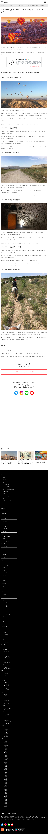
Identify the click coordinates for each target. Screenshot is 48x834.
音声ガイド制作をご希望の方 (9, 489)
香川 (5, 769)
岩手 (5, 765)
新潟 (5, 788)
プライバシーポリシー (7, 496)
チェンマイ (7, 700)
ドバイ (6, 526)
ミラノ (6, 733)
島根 (5, 805)
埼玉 (5, 761)
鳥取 (5, 744)
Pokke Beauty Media (7, 500)
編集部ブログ (5, 482)
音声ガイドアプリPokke (8, 479)
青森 (5, 766)
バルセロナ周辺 (7, 721)
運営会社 (4, 498)
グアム (6, 682)
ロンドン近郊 (7, 708)
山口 (5, 746)
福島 (5, 752)
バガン (6, 572)
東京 (5, 806)
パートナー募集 (6, 486)
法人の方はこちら (6, 484)
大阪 (5, 796)
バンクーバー (7, 618)
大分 (5, 773)
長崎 (5, 803)
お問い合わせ (5, 491)
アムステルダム (7, 662)
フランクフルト (7, 668)
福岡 (5, 770)
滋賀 (5, 763)
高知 (5, 748)
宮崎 (5, 749)
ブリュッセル (7, 657)
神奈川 (6, 795)
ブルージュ (7, 656)
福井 (5, 753)
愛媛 (5, 775)
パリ (5, 715)
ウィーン (6, 605)
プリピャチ (7, 536)
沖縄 (5, 772)
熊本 (5, 756)
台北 (5, 695)
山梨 (5, 799)
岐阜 (5, 759)
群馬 (5, 793)
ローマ (6, 736)
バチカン (6, 730)
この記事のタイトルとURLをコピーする (24, 371)
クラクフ (6, 516)
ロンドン (6, 709)
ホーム (2, 5)
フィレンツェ (7, 735)
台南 (5, 694)
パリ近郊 (6, 714)
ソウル (6, 673)
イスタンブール (7, 642)
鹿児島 (6, 745)
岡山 (5, 780)
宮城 (5, 768)
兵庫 (5, 778)
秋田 (5, 751)
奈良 (5, 786)
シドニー (6, 651)
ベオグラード (7, 541)
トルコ (11, 5)
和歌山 (6, 758)
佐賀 (5, 742)
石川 (5, 785)
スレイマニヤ (7, 614)
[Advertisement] (24, 411)
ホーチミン (7, 646)
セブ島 (6, 634)
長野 (5, 790)
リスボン (6, 677)
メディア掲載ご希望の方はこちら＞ (35, 66)
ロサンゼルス (7, 685)
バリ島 (6, 565)
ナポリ (6, 727)
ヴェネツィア (7, 732)
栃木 (5, 779)
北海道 (6, 797)
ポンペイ (6, 729)
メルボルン (7, 606)
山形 (5, 762)
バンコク (6, 703)
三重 (5, 802)
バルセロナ (7, 723)
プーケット (7, 702)
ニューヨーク (7, 684)
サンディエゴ (7, 688)
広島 (5, 783)
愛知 (5, 792)
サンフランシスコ (8, 689)
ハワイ (6, 686)
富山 (5, 755)
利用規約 (4, 493)
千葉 (5, 776)
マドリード (7, 720)
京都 (5, 800)
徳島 (5, 741)
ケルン (6, 667)
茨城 (5, 789)
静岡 (5, 782)
